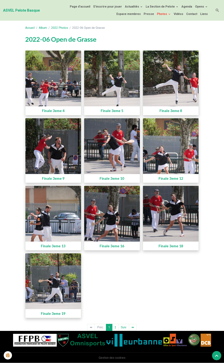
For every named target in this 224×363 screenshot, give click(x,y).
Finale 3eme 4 (53, 111)
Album (43, 28)
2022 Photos (59, 28)
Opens (200, 6)
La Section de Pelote (161, 6)
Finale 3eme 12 (171, 178)
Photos (162, 14)
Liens (204, 14)
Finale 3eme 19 (53, 313)
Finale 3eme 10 (112, 178)
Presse (149, 14)
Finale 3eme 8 (171, 111)
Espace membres (128, 14)
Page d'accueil (80, 6)
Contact (191, 14)
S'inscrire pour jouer (107, 6)
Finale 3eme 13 (53, 246)
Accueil (30, 28)
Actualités (132, 6)
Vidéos (178, 14)
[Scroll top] (216, 355)
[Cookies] (8, 355)
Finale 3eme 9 (53, 178)
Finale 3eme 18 (171, 246)
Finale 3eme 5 (112, 111)
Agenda (186, 6)
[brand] (21, 10)
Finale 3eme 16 (112, 246)
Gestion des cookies (112, 357)
